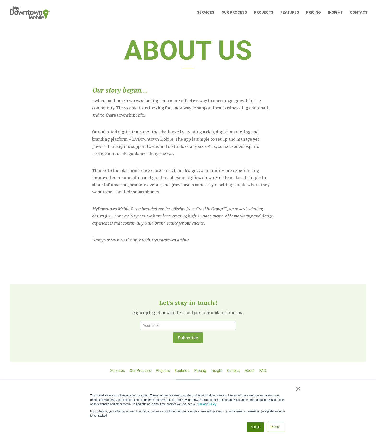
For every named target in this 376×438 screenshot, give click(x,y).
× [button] (298, 389)
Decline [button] (275, 427)
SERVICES (205, 12)
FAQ (262, 370)
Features (290, 12)
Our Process (234, 12)
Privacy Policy (207, 404)
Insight (335, 12)
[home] (30, 12)
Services (117, 370)
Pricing (313, 12)
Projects (263, 12)
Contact (359, 12)
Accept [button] (255, 427)
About (249, 370)
